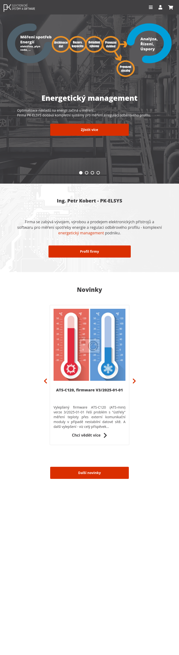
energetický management (81, 233)
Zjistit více (89, 129)
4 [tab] (98, 172)
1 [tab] (81, 172)
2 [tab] (86, 172)
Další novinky (89, 472)
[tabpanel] (89, 92)
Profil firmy (89, 251)
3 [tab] (92, 172)
